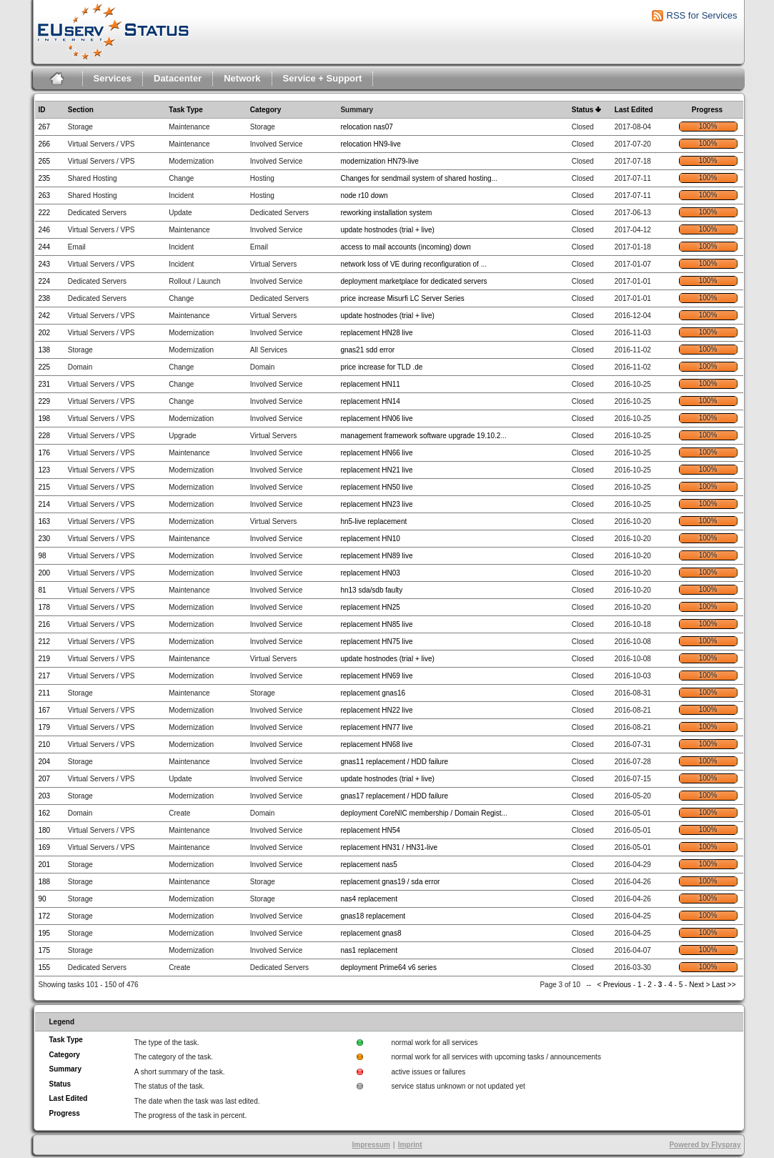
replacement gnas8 (370, 933)
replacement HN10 (370, 539)
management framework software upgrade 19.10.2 (420, 436)
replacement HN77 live (376, 727)
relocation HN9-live (370, 144)
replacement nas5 (368, 864)
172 (45, 916)
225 (45, 367)
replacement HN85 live (376, 624)
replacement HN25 (370, 607)
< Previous (614, 985)
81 (42, 590)
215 (45, 487)
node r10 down (363, 195)
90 (42, 899)
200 (45, 573)
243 (45, 264)
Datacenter (178, 78)
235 (45, 178)
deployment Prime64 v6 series (388, 967)
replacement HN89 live (376, 556)
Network (242, 78)
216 (45, 624)
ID (42, 110)
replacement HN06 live (376, 418)
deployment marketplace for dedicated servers (413, 281)
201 (45, 864)
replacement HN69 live (376, 676)
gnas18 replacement (372, 916)
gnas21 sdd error (367, 350)
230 (45, 539)
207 (45, 779)
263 (45, 195)
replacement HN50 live (376, 487)
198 (45, 418)
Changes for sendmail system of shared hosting (415, 178)
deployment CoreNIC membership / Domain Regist (420, 813)
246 (45, 230)
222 (45, 213)
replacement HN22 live (376, 710)
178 (45, 607)
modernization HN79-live (379, 161)
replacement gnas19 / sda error (390, 882)
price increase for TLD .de (381, 367)
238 (45, 298)
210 (45, 744)
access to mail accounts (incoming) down (405, 247)
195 (45, 933)
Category (265, 110)
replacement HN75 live (376, 641)
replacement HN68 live (376, 744)
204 (45, 762)
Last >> (722, 985)
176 (45, 453)
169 (45, 847)
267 (45, 127)
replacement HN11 (370, 384)
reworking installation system (386, 213)
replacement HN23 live (376, 504)
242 (45, 316)
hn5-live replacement (373, 521)
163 (45, 521)
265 (45, 161)
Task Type (185, 110)
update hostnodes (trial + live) (387, 230)
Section (81, 110)
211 (45, 693)
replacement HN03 (370, 573)
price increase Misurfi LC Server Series (402, 298)
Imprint (410, 1145)
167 (45, 710)
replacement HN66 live (376, 453)
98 (42, 556)
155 (45, 967)
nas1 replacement (368, 950)
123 (45, 470)
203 (45, 796)
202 (45, 333)
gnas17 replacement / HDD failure (394, 796)
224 (45, 281)
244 (45, 247)
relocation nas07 (366, 127)
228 (45, 436)
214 (45, 504)
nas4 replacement (368, 899)
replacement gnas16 (372, 693)
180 (45, 830)
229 (45, 401)
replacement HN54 (370, 830)
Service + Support (322, 78)
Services (113, 78)
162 (45, 813)
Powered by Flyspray (704, 1145)
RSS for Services (702, 15)
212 (45, 641)
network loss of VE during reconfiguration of (410, 264)
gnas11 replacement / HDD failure (394, 762)
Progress (707, 110)
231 (45, 384)
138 (45, 350)
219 (45, 659)
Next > (699, 985)
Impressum (371, 1145)
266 (45, 144)
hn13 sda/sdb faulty (371, 590)
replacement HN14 (370, 401)
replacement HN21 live (376, 470)
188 (45, 882)
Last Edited (634, 110)
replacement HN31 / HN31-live (388, 847)
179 (45, 727)
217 (45, 676)
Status (583, 110)
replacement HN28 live (376, 333)
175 (45, 950)
